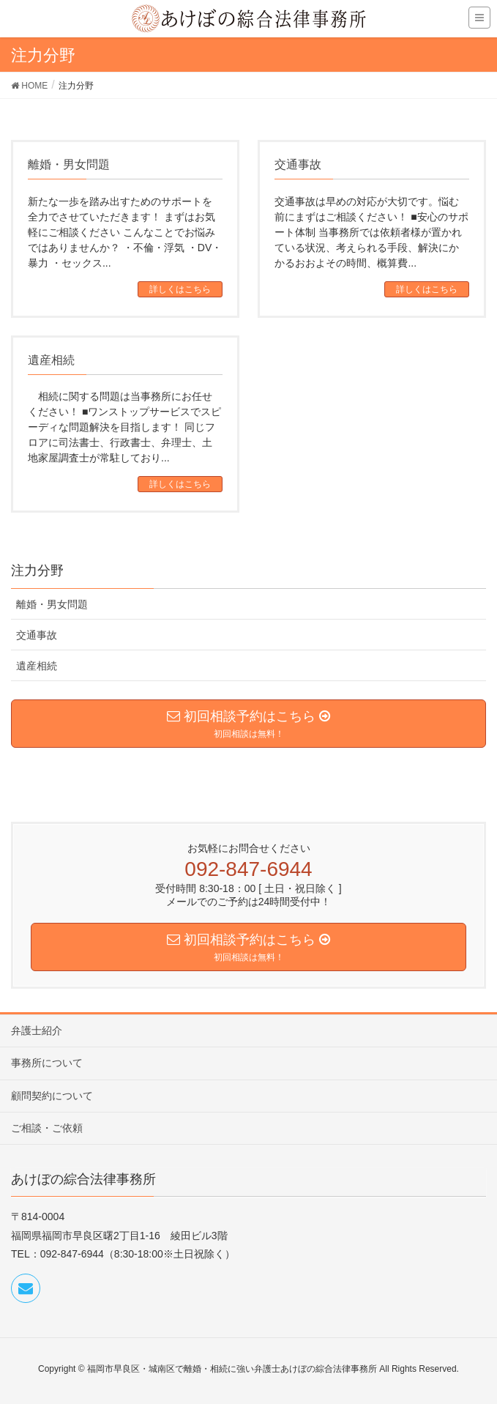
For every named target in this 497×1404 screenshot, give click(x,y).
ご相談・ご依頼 (47, 1128)
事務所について (47, 1063)
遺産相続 (36, 666)
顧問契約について (52, 1096)
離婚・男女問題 (52, 604)
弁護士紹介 (36, 1030)
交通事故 (36, 635)
